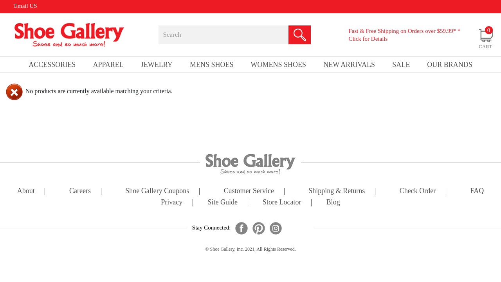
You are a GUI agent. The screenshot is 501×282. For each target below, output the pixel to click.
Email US (25, 6)
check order (418, 191)
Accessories (52, 65)
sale (401, 65)
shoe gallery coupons (157, 191)
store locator (282, 202)
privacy (171, 202)
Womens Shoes (278, 65)
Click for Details (367, 39)
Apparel (108, 65)
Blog (333, 202)
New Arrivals (349, 65)
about (26, 191)
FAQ (477, 191)
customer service (249, 191)
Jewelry (157, 65)
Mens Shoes (212, 65)
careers (80, 191)
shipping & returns (336, 191)
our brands (449, 65)
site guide (222, 202)
